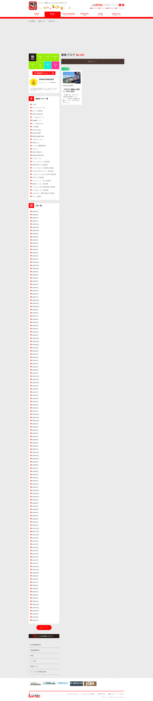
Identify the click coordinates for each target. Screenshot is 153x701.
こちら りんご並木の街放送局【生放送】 (44, 187)
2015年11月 (35, 607)
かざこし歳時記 (36, 196)
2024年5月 (35, 284)
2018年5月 (35, 512)
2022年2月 (35, 370)
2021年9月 (35, 386)
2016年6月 (35, 585)
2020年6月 (35, 433)
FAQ (32, 655)
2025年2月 (35, 256)
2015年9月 (35, 614)
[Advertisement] (76, 37)
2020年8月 (35, 427)
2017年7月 (35, 544)
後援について (34, 666)
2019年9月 (35, 462)
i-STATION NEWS (68, 14)
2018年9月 (35, 500)
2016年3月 (35, 595)
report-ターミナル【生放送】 (40, 184)
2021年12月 (35, 376)
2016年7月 (35, 582)
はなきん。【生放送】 (38, 177)
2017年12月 (35, 528)
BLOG (52, 14)
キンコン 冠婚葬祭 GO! (38, 146)
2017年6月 (35, 547)
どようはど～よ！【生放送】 (40, 190)
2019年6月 (35, 471)
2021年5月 (35, 398)
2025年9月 (35, 233)
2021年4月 (35, 401)
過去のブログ (44, 627)
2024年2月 (35, 294)
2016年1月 (35, 601)
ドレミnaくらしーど (38, 117)
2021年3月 (35, 405)
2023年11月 (35, 303)
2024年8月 (35, 275)
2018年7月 (35, 506)
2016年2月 (35, 598)
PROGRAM (84, 14)
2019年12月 (35, 452)
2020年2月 (35, 446)
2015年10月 (35, 611)
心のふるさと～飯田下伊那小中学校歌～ (43, 193)
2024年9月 (35, 271)
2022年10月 (35, 344)
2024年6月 (35, 281)
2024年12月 (35, 262)
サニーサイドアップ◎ (38, 107)
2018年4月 (35, 515)
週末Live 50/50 (36, 133)
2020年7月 (35, 430)
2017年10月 (35, 534)
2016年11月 (35, 569)
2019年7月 (35, 468)
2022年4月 (35, 363)
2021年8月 (35, 389)
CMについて (94, 8)
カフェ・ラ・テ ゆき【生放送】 (41, 180)
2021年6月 (35, 395)
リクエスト (103, 8)
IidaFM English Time (38, 136)
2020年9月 (35, 424)
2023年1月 (35, 335)
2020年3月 (35, 443)
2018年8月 (35, 503)
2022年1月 (35, 373)
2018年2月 (35, 522)
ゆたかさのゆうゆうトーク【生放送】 (43, 171)
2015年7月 (35, 620)
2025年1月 (35, 259)
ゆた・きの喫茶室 (37, 111)
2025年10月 (35, 230)
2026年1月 (35, 221)
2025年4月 (35, 249)
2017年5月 (35, 550)
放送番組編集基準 (36, 645)
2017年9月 (35, 538)
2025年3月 (35, 252)
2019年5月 (35, 474)
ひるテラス (35, 149)
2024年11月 (35, 265)
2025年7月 (35, 240)
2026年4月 (35, 211)
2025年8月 (35, 237)
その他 (34, 104)
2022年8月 (35, 351)
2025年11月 (35, 227)
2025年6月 (35, 243)
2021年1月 (35, 411)
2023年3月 (35, 329)
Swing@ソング (36, 120)
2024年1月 (35, 297)
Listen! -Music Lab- (37, 114)
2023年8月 (35, 313)
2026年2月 (35, 218)
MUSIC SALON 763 (38, 155)
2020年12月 (35, 414)
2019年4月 (35, 477)
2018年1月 (35, 525)
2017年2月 (35, 560)
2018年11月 (35, 493)
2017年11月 (35, 531)
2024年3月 (35, 290)
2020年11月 (35, 417)
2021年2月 (35, 408)
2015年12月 (35, 604)
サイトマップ (120, 8)
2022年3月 (35, 367)
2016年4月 (35, 592)
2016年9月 (35, 576)
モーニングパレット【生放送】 (41, 161)
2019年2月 (35, 484)
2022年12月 (35, 338)
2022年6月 (35, 357)
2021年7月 (35, 392)
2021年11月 (35, 379)
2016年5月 (35, 588)
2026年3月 (35, 214)
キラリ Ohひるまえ (37, 123)
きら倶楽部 (35, 126)
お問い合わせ (111, 8)
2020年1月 (35, 449)
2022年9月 (35, 348)
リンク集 (33, 661)
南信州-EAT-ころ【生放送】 (40, 165)
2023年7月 (35, 316)
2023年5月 (35, 322)
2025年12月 (35, 224)
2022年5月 (35, 360)
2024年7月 (35, 278)
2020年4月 (35, 439)
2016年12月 (35, 566)
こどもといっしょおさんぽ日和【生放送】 (44, 174)
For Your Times (36, 130)
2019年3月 (35, 481)
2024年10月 (35, 268)
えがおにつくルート (38, 139)
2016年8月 (35, 579)
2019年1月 (35, 487)
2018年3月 (35, 519)
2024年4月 (35, 287)
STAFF (100, 14)
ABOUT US (116, 14)
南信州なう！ (36, 142)
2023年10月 (35, 306)
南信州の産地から (37, 152)
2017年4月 (35, 553)
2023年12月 (35, 300)
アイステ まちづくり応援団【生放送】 (43, 168)
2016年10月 (35, 573)
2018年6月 (35, 509)
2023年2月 (35, 332)
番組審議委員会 (35, 650)
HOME (36, 14)
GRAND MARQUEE (46, 79)
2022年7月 (35, 354)
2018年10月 (35, 496)
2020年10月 (35, 420)
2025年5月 (35, 246)
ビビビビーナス (36, 158)
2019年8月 (35, 465)
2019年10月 (35, 458)
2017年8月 (35, 541)
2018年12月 (35, 490)
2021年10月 (35, 382)
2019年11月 (35, 455)
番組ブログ (41, 21)
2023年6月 (35, 319)
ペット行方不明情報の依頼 (38, 672)
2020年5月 (35, 436)
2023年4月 (35, 325)
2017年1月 (35, 563)
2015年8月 (35, 617)
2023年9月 (35, 310)
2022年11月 (35, 341)
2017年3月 (35, 557)
